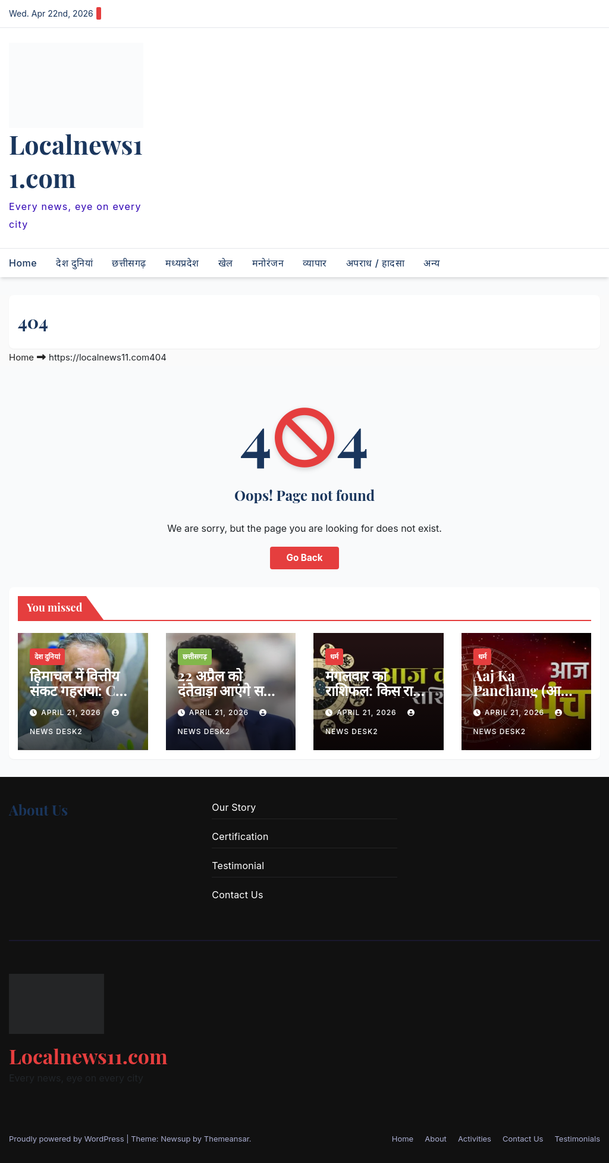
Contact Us (237, 895)
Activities (474, 1138)
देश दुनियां (74, 263)
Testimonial (238, 866)
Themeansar (226, 1138)
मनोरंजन (268, 263)
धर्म (334, 656)
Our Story (234, 807)
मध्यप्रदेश (182, 263)
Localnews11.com (76, 161)
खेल (225, 263)
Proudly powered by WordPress (67, 1138)
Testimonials (577, 1138)
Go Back (305, 557)
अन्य (431, 263)
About (436, 1138)
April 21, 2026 (72, 712)
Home (23, 263)
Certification (240, 836)
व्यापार (315, 263)
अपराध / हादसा (375, 263)
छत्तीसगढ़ (129, 263)
